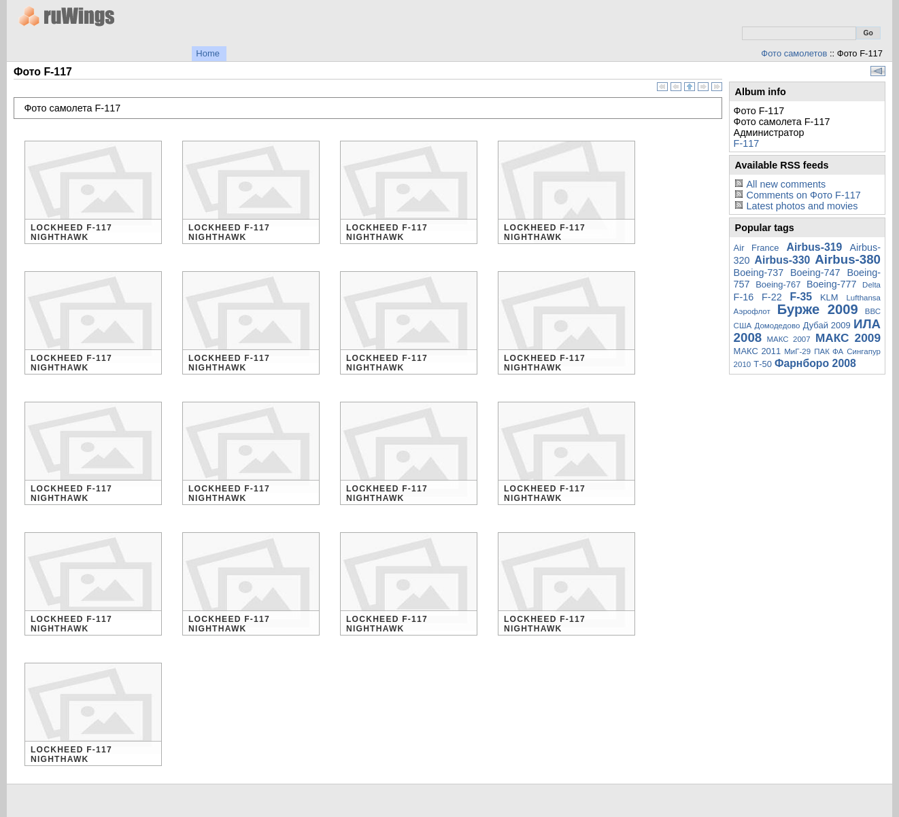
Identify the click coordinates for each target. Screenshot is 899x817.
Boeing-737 (759, 272)
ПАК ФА (828, 351)
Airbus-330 (783, 260)
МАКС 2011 (757, 351)
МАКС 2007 (788, 339)
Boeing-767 (778, 284)
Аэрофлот (752, 311)
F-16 (744, 297)
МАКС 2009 (848, 338)
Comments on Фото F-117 (803, 195)
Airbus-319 (815, 247)
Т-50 (762, 364)
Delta (871, 285)
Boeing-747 (815, 272)
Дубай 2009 (827, 325)
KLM (829, 297)
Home (208, 53)
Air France (756, 248)
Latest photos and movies (802, 206)
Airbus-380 (848, 259)
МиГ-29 (797, 351)
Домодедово (777, 325)
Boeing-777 (832, 284)
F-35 (801, 296)
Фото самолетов (794, 53)
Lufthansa (863, 298)
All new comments (786, 184)
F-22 (772, 297)
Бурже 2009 (817, 309)
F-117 (747, 143)
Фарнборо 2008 (815, 363)
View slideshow (877, 71)
